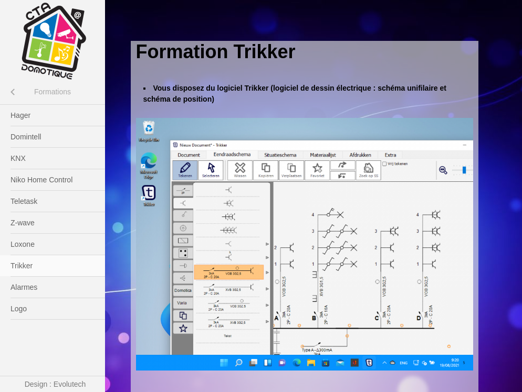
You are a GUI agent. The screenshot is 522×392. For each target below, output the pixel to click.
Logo (19, 308)
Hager (20, 115)
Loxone (23, 244)
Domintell (26, 137)
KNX (18, 158)
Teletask (24, 201)
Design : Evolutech (55, 384)
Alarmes (24, 287)
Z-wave (23, 223)
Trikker (22, 266)
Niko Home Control (41, 180)
